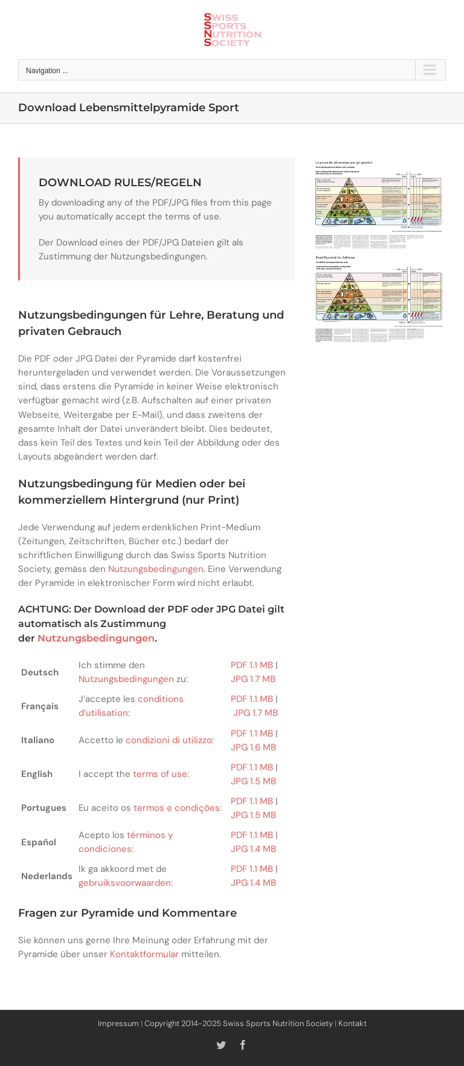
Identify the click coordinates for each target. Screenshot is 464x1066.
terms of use (160, 774)
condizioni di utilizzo (169, 740)
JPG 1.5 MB (253, 781)
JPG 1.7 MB (253, 679)
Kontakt (352, 1023)
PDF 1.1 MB (252, 665)
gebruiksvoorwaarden (125, 883)
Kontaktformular (144, 954)
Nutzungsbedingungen (156, 569)
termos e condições (177, 808)
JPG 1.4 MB (253, 849)
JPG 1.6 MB (253, 747)
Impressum (118, 1023)
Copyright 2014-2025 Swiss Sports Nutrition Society (238, 1023)
